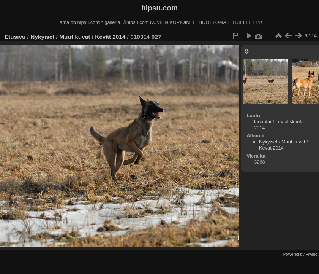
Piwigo (311, 254)
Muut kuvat (74, 36)
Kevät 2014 (110, 36)
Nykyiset (42, 36)
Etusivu (15, 36)
